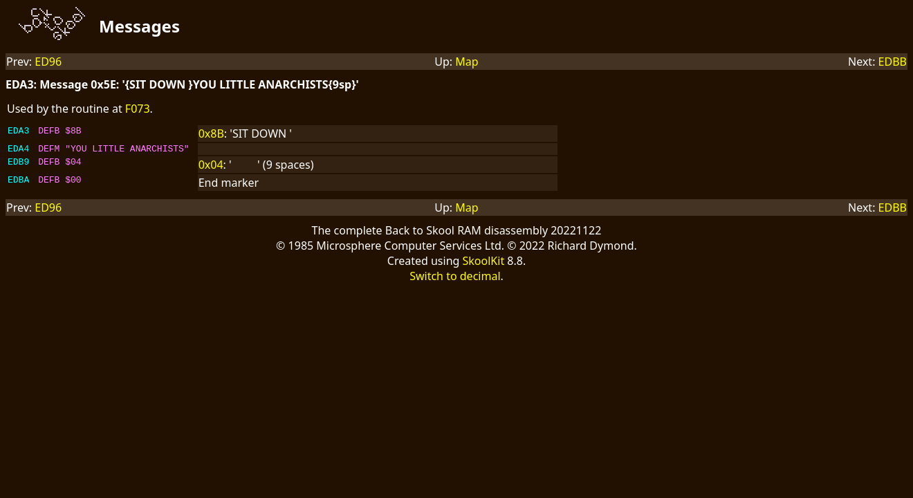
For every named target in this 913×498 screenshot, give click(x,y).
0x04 (211, 166)
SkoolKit (484, 262)
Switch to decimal (454, 278)
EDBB (892, 61)
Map (466, 61)
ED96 (48, 61)
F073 (137, 108)
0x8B (211, 133)
